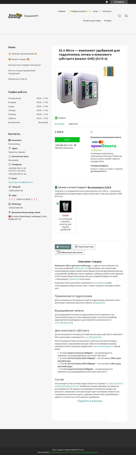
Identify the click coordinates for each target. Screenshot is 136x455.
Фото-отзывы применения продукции (21, 72)
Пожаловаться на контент (60, 452)
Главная (61, 11)
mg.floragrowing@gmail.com (20, 182)
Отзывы (107, 20)
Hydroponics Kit (80, 268)
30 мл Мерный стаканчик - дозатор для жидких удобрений (65, 224)
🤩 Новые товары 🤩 (18, 59)
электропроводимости (103, 346)
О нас (95, 11)
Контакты (107, 11)
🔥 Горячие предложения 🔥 (22, 54)
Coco (86, 337)
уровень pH (74, 279)
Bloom (102, 283)
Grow (95, 283)
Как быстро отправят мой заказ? (24, 65)
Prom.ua (80, 450)
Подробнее (99, 303)
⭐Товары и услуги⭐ (78, 11)
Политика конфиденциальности (85, 452)
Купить (67, 140)
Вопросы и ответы (17, 79)
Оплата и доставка (92, 20)
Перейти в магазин (89, 400)
